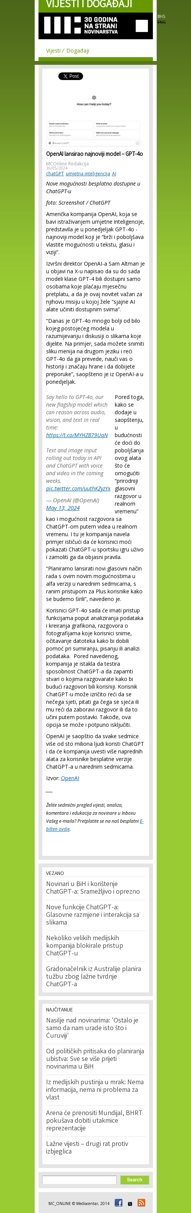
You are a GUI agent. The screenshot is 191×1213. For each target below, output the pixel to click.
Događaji (77, 50)
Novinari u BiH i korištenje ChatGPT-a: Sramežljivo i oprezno (93, 888)
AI (114, 173)
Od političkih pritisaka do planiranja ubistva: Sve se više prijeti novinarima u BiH (95, 1059)
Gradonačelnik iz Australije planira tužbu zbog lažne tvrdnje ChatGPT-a (93, 977)
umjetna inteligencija (88, 173)
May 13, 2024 (63, 507)
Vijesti (53, 50)
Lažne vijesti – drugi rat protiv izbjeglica (87, 1148)
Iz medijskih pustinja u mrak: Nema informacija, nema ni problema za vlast (95, 1090)
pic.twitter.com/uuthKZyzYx (78, 488)
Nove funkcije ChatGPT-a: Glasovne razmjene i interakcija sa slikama (92, 915)
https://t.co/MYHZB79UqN (77, 435)
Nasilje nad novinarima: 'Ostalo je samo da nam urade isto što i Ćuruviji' (92, 1028)
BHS (161, 16)
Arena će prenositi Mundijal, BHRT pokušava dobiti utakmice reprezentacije (94, 1121)
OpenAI (70, 778)
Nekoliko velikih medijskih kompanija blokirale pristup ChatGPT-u (84, 946)
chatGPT (55, 173)
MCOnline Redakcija (67, 163)
